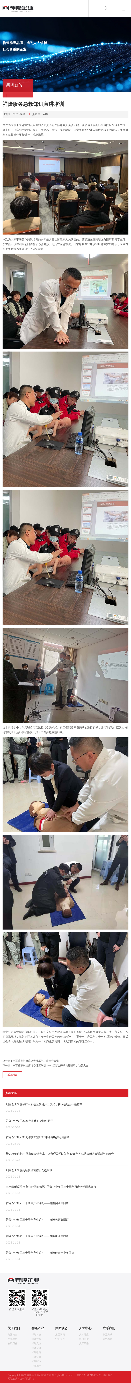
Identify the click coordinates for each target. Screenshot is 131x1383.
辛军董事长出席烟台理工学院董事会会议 (36, 1060)
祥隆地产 (36, 1365)
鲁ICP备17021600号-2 (89, 1375)
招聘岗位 (84, 1339)
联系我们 (109, 1328)
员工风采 (84, 1343)
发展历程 (12, 1343)
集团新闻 (60, 1334)
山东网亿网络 (27, 1378)
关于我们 (14, 1328)
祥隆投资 (36, 1339)
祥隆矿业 (36, 1361)
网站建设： (14, 1378)
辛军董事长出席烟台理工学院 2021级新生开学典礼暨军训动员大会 (50, 1065)
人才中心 (85, 1328)
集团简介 (12, 1334)
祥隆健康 (36, 1356)
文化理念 (12, 1339)
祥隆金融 (36, 1348)
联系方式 (107, 1334)
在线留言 (107, 1339)
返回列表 (12, 1074)
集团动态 (61, 1328)
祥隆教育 (36, 1352)
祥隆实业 (36, 1343)
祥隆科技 (36, 1334)
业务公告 (60, 1339)
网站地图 (107, 1375)
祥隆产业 (38, 1328)
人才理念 (84, 1334)
